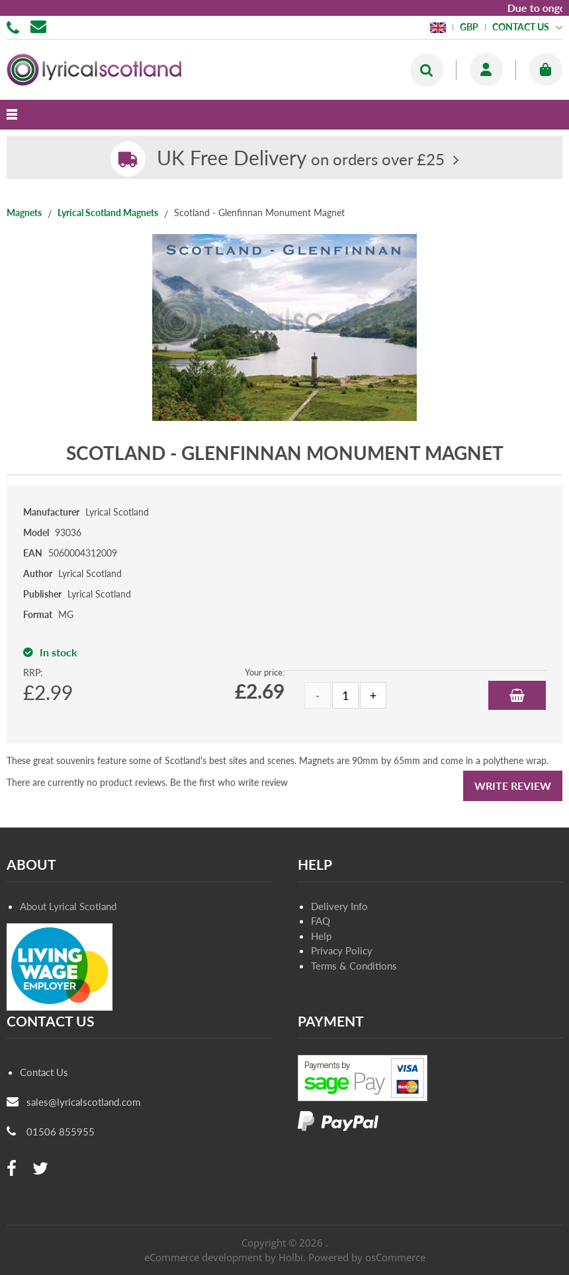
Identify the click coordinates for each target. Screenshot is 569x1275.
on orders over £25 (301, 159)
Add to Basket (517, 695)
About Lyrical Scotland (68, 906)
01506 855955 (15, 26)
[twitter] (40, 1169)
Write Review (512, 785)
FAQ (320, 921)
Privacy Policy (341, 950)
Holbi (291, 1257)
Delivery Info (339, 906)
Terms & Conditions (354, 966)
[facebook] (12, 1169)
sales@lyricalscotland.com (83, 1102)
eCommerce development (203, 1257)
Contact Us (44, 1072)
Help (321, 936)
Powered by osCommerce (366, 1257)
